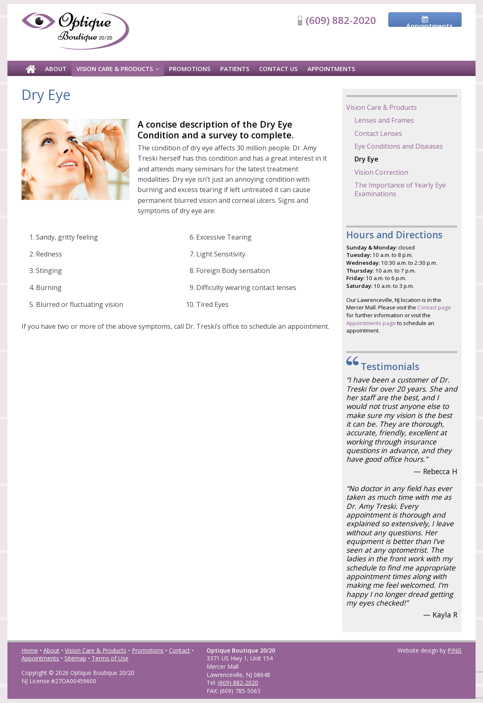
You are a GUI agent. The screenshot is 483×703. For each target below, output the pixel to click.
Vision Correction (381, 172)
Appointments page (371, 323)
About (56, 68)
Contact (179, 650)
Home (29, 650)
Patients (234, 68)
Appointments (331, 68)
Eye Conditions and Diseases (399, 146)
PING (454, 650)
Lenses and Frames (384, 120)
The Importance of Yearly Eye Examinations (400, 189)
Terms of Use (110, 658)
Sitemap (75, 658)
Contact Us (278, 68)
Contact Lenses (378, 133)
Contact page (434, 307)
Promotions (189, 68)
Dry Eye (366, 159)
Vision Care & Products (114, 68)
